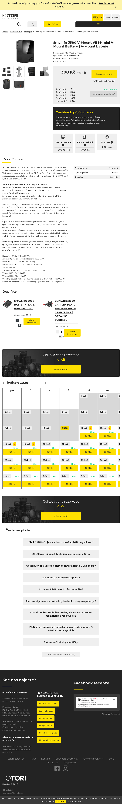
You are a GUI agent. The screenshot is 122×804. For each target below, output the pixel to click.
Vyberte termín (61, 369)
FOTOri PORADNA (48, 703)
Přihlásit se (52, 762)
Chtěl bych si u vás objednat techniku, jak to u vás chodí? (61, 565)
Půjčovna (97, 17)
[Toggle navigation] (98, 24)
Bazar (107, 17)
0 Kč (68, 150)
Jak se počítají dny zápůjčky (61, 642)
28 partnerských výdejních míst (16, 749)
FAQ (33, 758)
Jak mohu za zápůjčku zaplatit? (61, 577)
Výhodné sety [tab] (18, 159)
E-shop (115, 17)
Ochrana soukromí (93, 758)
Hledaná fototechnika (49, 740)
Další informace (74, 801)
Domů (5, 31)
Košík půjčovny (52, 24)
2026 (24, 383)
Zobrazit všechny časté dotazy (61, 654)
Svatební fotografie (48, 733)
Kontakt (45, 758)
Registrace (70, 762)
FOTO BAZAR (45, 718)
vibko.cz (19, 793)
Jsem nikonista (46, 711)
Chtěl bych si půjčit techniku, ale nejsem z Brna (61, 554)
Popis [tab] (7, 159)
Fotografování (45, 725)
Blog (111, 758)
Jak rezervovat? (16, 758)
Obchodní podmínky (66, 758)
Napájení (28, 31)
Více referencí (111, 714)
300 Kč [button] (88, 436)
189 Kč (110, 147)
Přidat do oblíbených (104, 81)
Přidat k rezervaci (32, 321)
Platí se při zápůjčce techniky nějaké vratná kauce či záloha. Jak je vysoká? (61, 629)
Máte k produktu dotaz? (104, 94)
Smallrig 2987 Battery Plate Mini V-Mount (24, 304)
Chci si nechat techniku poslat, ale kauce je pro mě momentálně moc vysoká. (61, 614)
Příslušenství (16, 31)
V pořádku (60, 801)
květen (13, 383)
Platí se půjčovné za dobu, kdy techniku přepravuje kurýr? (61, 601)
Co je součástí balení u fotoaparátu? (61, 589)
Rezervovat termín (104, 74)
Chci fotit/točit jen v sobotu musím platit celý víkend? (61, 542)
